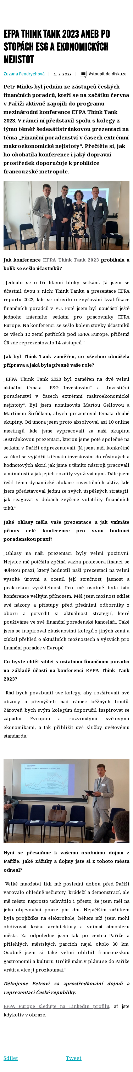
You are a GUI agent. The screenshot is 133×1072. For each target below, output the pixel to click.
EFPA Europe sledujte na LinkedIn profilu (56, 1006)
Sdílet (11, 1057)
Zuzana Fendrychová (24, 73)
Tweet (74, 1057)
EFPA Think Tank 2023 (71, 260)
